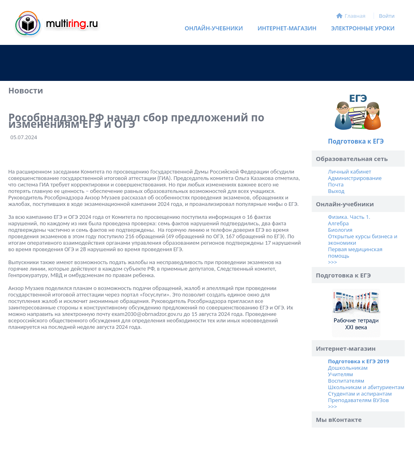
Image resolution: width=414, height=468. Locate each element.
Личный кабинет (349, 171)
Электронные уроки (363, 28)
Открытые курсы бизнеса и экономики (362, 239)
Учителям (340, 374)
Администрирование (355, 178)
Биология (340, 229)
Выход (336, 191)
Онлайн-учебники (214, 28)
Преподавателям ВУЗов (358, 400)
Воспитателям (346, 380)
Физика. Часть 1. (349, 216)
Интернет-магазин (285, 29)
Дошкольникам (348, 367)
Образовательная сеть (352, 159)
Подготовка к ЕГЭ (356, 141)
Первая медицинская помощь (355, 252)
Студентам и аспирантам (360, 393)
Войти (387, 16)
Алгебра (338, 223)
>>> (332, 262)
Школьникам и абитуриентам (366, 387)
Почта (336, 184)
